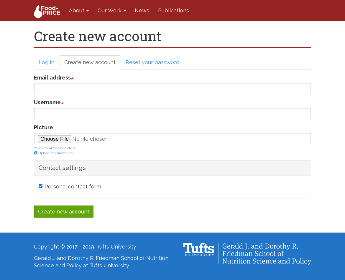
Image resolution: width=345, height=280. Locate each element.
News (142, 10)
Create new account (92, 64)
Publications (173, 10)
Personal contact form (70, 186)
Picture (43, 127)
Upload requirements (53, 153)
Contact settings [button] (62, 167)
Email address (52, 77)
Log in (46, 62)
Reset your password (152, 62)
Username (47, 102)
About (79, 10)
